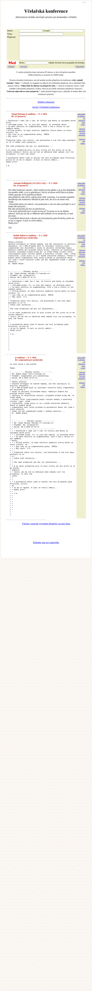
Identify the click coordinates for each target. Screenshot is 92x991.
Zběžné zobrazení (46, 106)
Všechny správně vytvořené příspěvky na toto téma (46, 592)
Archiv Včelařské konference (46, 112)
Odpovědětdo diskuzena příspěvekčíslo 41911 (81, 124)
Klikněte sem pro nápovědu (46, 611)
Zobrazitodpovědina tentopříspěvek (81, 137)
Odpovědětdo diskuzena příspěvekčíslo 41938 (81, 401)
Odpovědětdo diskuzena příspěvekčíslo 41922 (81, 204)
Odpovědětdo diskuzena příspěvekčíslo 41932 (81, 257)
